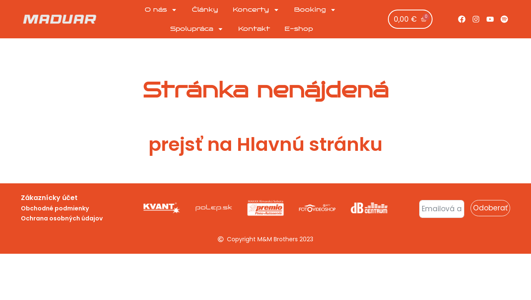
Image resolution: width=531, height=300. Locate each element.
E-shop (298, 28)
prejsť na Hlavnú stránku (265, 144)
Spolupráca (197, 29)
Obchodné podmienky (55, 208)
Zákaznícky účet (49, 197)
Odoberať (490, 208)
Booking (315, 9)
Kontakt (254, 28)
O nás (161, 9)
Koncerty (256, 9)
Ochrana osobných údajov (62, 218)
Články (205, 9)
